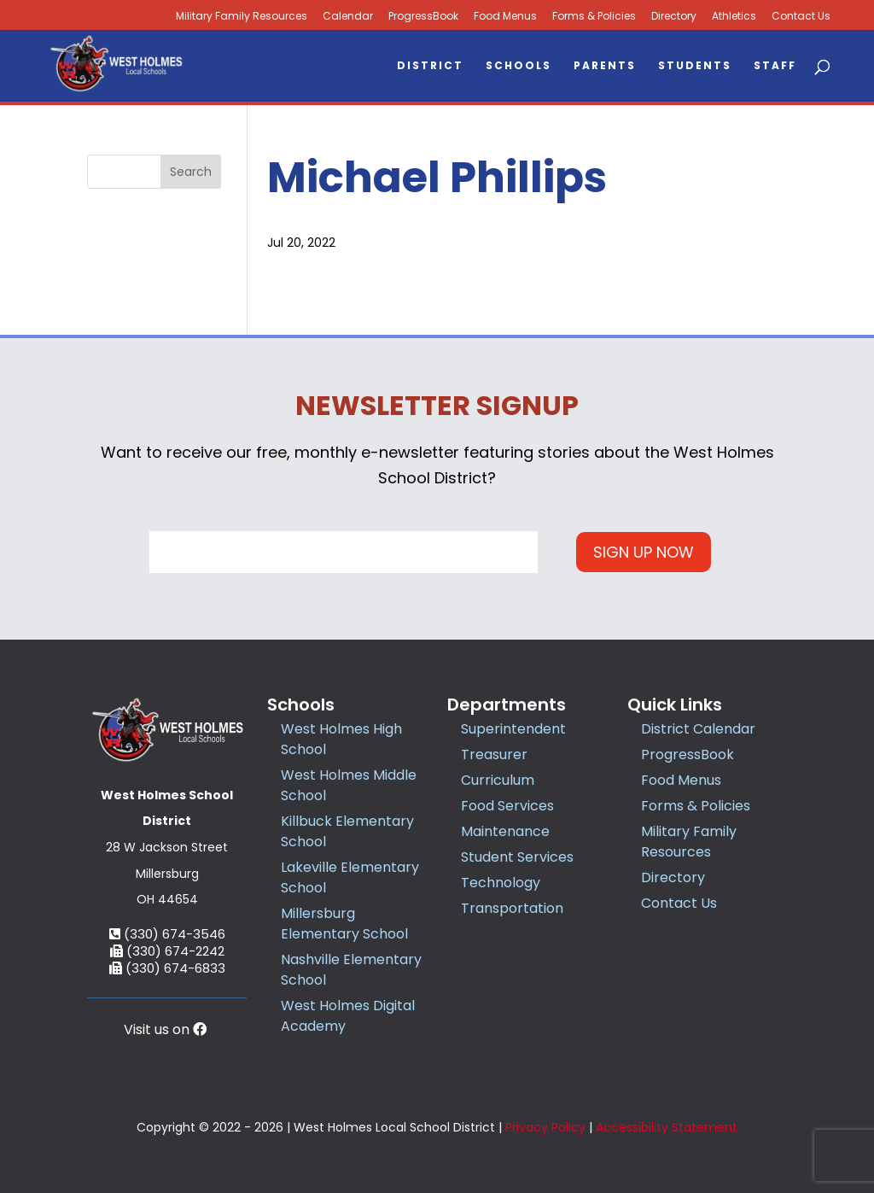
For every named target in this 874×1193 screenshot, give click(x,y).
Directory (673, 16)
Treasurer (494, 754)
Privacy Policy (545, 1127)
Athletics (734, 16)
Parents (605, 66)
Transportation (512, 908)
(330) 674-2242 (167, 951)
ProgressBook (423, 16)
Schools (518, 66)
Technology (500, 882)
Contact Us (801, 16)
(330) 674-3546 (167, 934)
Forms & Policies (594, 16)
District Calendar (698, 729)
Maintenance (505, 831)
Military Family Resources (689, 842)
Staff (775, 66)
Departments (506, 704)
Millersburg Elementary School (344, 924)
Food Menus (505, 16)
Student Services (517, 857)
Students (694, 66)
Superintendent (513, 729)
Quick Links (674, 704)
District (430, 66)
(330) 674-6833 (167, 968)
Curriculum (497, 780)
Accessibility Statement (666, 1127)
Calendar (348, 16)
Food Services (507, 806)
